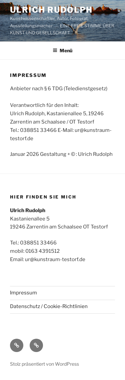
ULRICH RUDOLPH (51, 10)
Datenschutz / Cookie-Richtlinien (49, 306)
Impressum (23, 293)
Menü (62, 50)
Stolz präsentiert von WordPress (44, 364)
